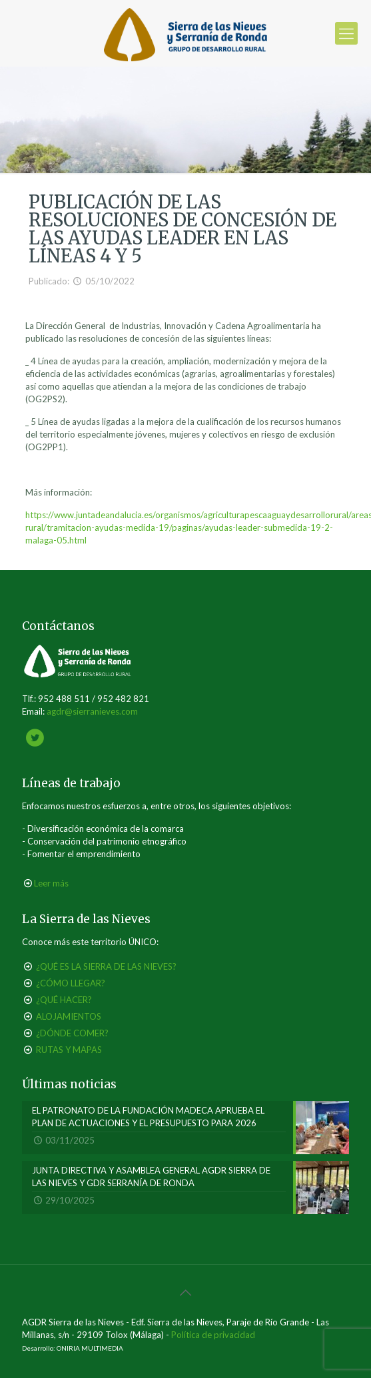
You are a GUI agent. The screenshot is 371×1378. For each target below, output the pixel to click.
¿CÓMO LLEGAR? (70, 983)
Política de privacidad (213, 1334)
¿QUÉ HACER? (64, 999)
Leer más (51, 883)
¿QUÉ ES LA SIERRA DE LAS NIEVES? (106, 966)
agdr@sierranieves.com (92, 711)
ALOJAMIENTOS (68, 1016)
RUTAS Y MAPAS (69, 1049)
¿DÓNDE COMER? (72, 1033)
